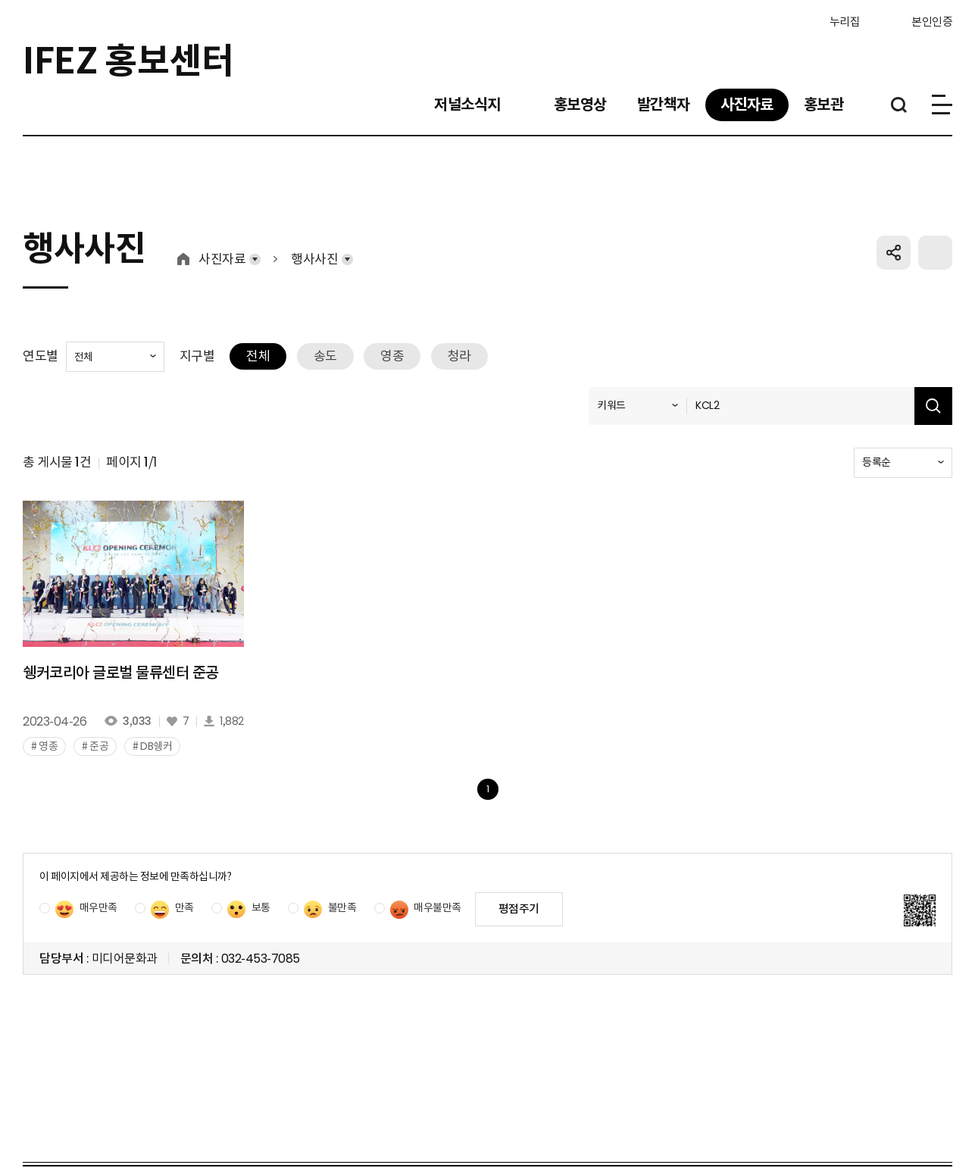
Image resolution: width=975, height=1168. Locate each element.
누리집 (820, 20)
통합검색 (899, 106)
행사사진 (314, 274)
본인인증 (931, 21)
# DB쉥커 (152, 761)
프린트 (935, 268)
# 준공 (95, 761)
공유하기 (894, 268)
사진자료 (221, 274)
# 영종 (44, 761)
